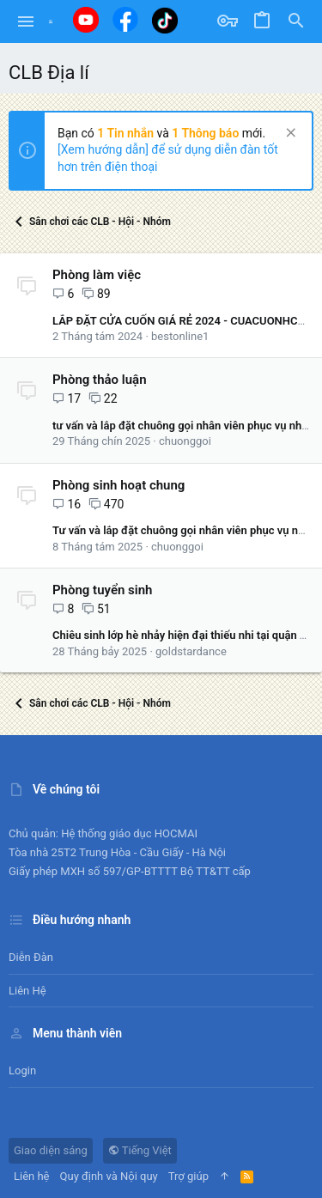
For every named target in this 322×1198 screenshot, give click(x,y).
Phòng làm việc (96, 275)
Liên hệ (27, 990)
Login (22, 1070)
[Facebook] (125, 19)
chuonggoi (185, 441)
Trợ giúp (188, 1176)
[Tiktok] (165, 20)
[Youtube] (86, 19)
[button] (26, 21)
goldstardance (191, 651)
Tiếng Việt (140, 1150)
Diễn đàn (31, 957)
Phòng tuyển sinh (102, 590)
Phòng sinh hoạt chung (118, 485)
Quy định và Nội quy (109, 1176)
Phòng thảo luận (99, 379)
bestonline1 (180, 336)
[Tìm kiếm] (296, 21)
